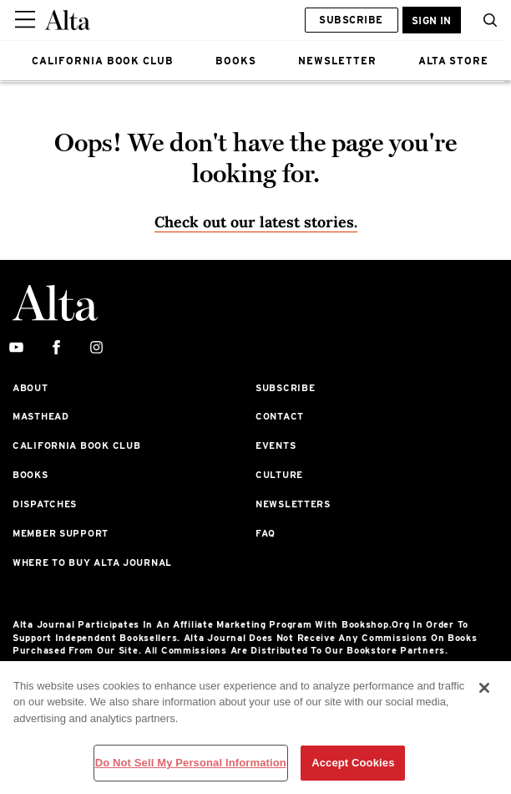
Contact (280, 416)
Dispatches (45, 504)
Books (30, 475)
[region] (255, 727)
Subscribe (350, 19)
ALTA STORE (453, 60)
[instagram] (96, 348)
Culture (279, 475)
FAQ (266, 533)
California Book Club (76, 445)
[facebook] (56, 348)
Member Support (61, 533)
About (30, 388)
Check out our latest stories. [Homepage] (255, 222)
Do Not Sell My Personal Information (190, 762)
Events (276, 445)
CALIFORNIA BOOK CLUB (103, 60)
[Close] (484, 687)
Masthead (41, 416)
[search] (485, 20)
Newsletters (293, 504)
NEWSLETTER (337, 60)
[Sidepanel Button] (27, 20)
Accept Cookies (352, 762)
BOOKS (235, 60)
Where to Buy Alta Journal (92, 562)
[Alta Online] (67, 20)
